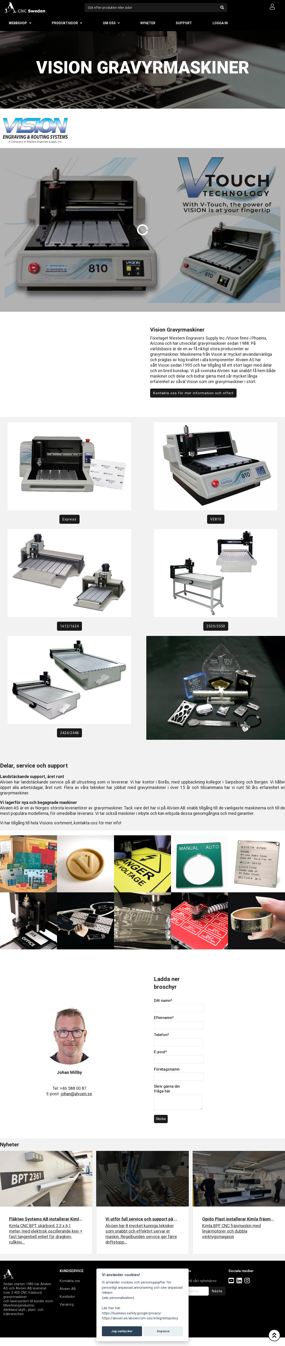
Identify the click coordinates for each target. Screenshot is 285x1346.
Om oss (109, 23)
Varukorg (67, 1304)
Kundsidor (67, 1296)
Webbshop (18, 23)
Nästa (217, 1291)
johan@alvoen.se (76, 1093)
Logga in (220, 23)
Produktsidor (65, 23)
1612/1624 (69, 626)
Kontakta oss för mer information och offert (193, 393)
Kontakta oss (70, 1281)
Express (69, 519)
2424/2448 (69, 733)
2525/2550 (215, 626)
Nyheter (147, 23)
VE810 (215, 519)
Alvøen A (67, 1289)
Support (184, 23)
